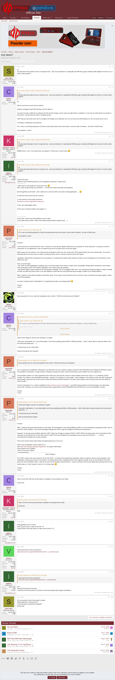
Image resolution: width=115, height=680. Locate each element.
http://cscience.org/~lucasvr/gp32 (58, 385)
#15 (112, 597)
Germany (12, 566)
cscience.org (12, 247)
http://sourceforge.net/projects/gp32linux (33, 446)
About (5, 18)
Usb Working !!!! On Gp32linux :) (20, 644)
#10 (112, 475)
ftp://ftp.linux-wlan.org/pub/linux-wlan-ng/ (30, 201)
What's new (46, 18)
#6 (112, 293)
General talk (24, 629)
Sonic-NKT (6, 58)
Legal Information (72, 18)
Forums (36, 18)
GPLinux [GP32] (24, 640)
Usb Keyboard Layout (15, 650)
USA (14, 156)
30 (30, 640)
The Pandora (25, 18)
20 (29, 629)
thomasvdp (10, 652)
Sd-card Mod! (12, 627)
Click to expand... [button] (65, 334)
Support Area (25, 652)
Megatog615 (10, 634)
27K (33, 640)
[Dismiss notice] (112, 26)
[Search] (109, 18)
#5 (112, 226)
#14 (112, 572)
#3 (112, 136)
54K (33, 646)
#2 (112, 87)
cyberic (107, 646)
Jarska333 (106, 628)
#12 (112, 521)
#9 (112, 398)
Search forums (13, 21)
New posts (4, 21)
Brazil (13, 246)
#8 (112, 357)
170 (30, 646)
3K (32, 634)
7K (31, 629)
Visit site (13, 157)
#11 (112, 496)
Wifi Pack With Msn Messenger (19, 639)
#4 (112, 161)
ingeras (9, 640)
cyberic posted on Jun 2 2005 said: (28, 230)
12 (30, 634)
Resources (58, 18)
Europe (13, 179)
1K (32, 652)
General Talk (25, 634)
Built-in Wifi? (12, 633)
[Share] (109, 67)
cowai (107, 640)
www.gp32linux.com (10, 182)
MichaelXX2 (106, 652)
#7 (112, 313)
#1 (112, 66)
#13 (112, 546)
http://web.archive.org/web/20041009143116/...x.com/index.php (38, 552)
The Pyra (13, 18)
